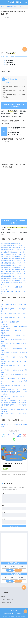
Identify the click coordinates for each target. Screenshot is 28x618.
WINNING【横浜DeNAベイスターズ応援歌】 (13, 389)
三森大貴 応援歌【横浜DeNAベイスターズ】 (13, 265)
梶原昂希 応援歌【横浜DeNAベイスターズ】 (13, 276)
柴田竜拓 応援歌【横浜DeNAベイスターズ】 (13, 267)
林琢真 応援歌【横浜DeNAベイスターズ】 (13, 243)
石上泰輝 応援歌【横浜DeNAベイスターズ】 (13, 269)
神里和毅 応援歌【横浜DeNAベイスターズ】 (13, 256)
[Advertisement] (14, 34)
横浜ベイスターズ (12, 475)
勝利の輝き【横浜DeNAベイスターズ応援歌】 (14, 402)
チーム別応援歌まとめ (18, 613)
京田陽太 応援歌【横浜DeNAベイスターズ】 (13, 258)
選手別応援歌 (21, 475)
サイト (3, 519)
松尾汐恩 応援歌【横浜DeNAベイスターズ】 (13, 249)
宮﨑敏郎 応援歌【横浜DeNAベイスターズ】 (13, 274)
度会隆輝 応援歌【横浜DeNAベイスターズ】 (13, 247)
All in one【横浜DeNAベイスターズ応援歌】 (13, 378)
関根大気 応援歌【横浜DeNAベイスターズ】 (13, 280)
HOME (14, 611)
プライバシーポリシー (7, 599)
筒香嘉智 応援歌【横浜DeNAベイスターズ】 (13, 263)
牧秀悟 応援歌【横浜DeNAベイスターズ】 (13, 245)
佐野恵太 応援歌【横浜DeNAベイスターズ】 (13, 254)
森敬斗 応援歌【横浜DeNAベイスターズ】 (13, 252)
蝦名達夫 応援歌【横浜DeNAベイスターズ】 (13, 278)
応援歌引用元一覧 (6, 603)
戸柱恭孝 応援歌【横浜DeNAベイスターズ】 (13, 260)
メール (4, 512)
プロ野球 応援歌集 (14, 2)
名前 (3, 505)
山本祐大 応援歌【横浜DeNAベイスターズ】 (13, 271)
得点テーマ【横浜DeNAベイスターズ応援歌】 (14, 400)
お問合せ (4, 596)
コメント (4, 493)
